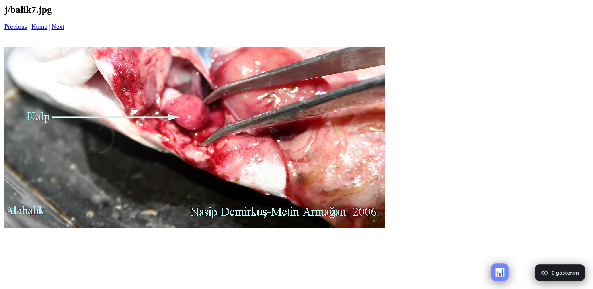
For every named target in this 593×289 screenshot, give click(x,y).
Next (58, 26)
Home (39, 26)
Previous (15, 26)
